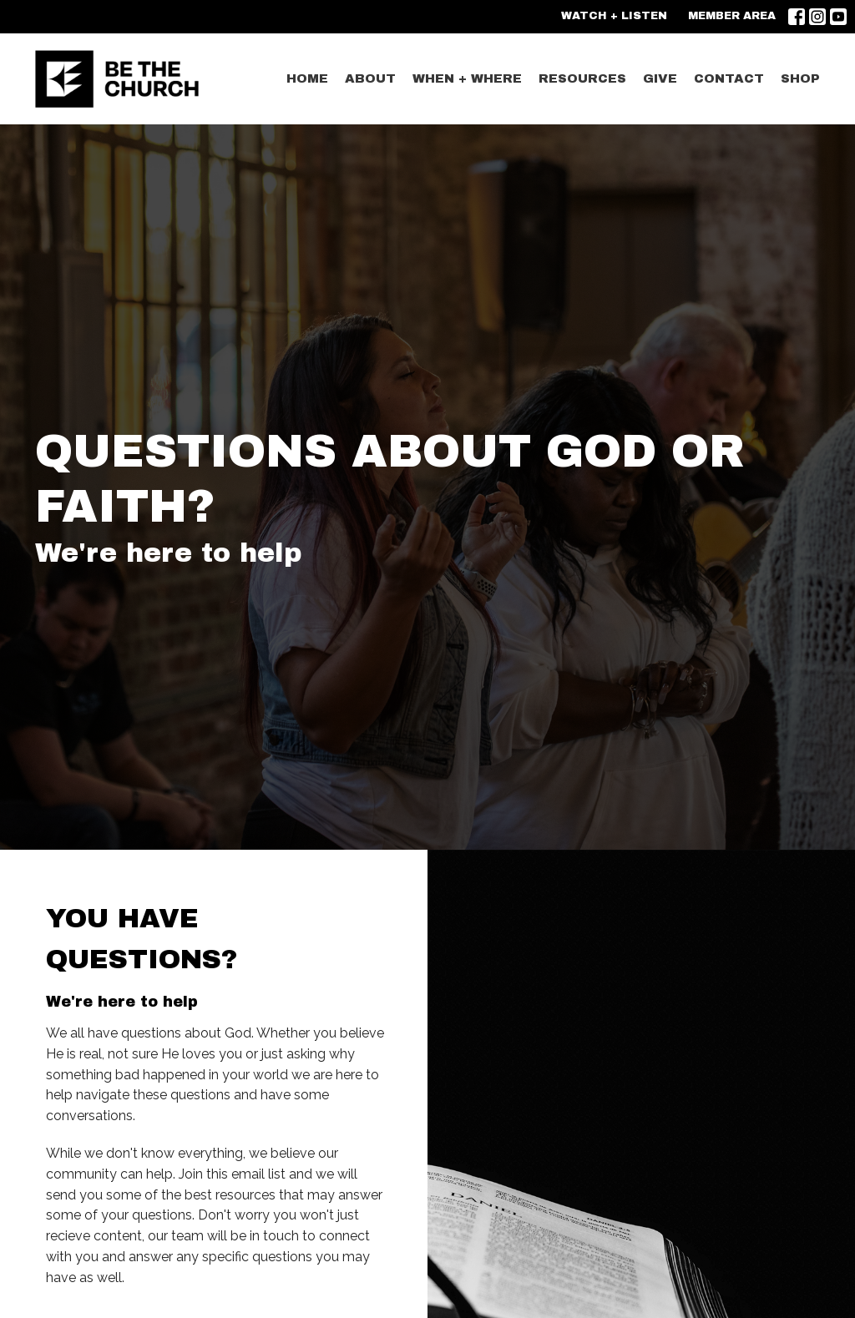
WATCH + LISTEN (614, 16)
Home (307, 78)
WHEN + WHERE (467, 78)
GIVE (660, 78)
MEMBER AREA (732, 16)
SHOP (800, 78)
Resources (582, 78)
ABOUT (370, 78)
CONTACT (729, 78)
